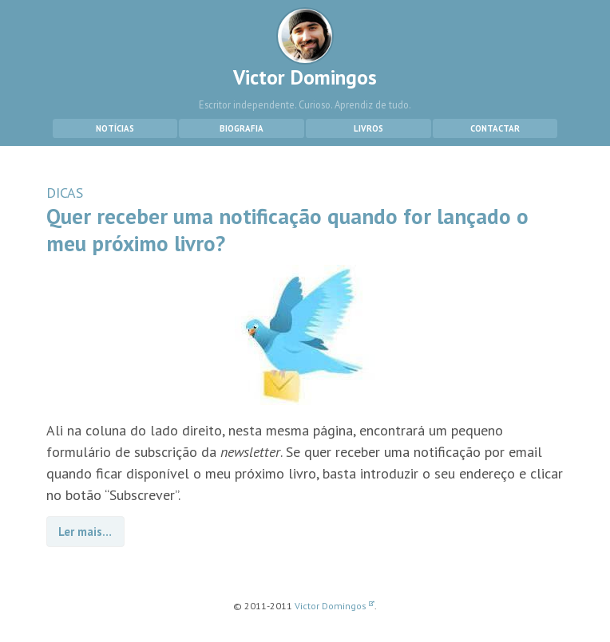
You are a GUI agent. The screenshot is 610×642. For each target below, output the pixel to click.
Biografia (241, 128)
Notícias (115, 128)
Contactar (495, 128)
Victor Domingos (305, 48)
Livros (368, 128)
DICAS (64, 192)
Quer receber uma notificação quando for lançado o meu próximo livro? (287, 230)
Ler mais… (85, 531)
